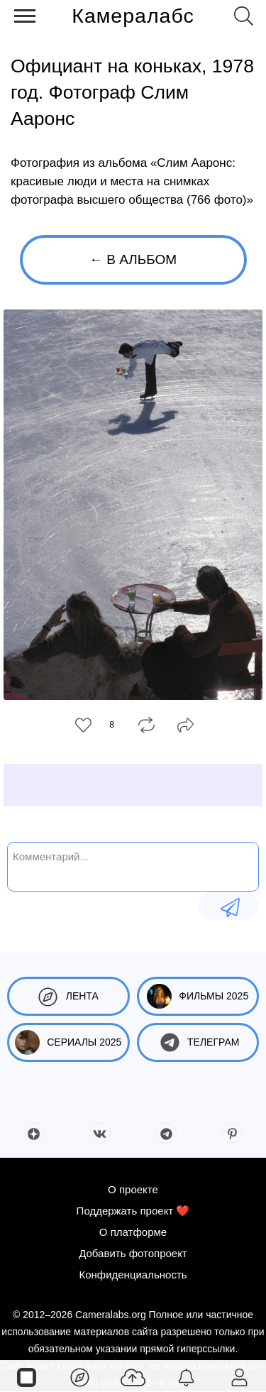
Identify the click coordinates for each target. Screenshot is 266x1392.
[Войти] (239, 1376)
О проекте (133, 1189)
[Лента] (79, 1376)
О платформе (133, 1232)
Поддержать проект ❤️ (133, 1211)
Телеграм (197, 1042)
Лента (68, 996)
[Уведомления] (186, 1376)
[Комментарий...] (133, 865)
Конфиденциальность (133, 1274)
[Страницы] (26, 1376)
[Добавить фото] (133, 1376)
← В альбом (133, 259)
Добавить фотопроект (133, 1253)
